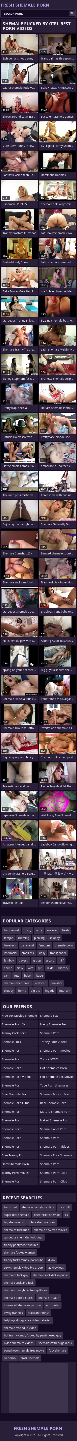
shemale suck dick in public (50, 1275)
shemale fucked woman (19, 1252)
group (37, 960)
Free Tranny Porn (14, 1155)
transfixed (10, 1207)
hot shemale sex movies (57, 1077)
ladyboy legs (56, 1267)
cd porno (10, 1358)
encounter (53, 1305)
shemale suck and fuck (19, 1282)
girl (40, 968)
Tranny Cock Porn (14, 1033)
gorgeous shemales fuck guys (23, 1237)
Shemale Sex (49, 1015)
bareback (10, 945)
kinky (41, 953)
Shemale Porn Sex (14, 1024)
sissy (20, 968)
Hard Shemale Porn (15, 1164)
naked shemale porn (54, 1120)
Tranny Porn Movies (15, 1173)
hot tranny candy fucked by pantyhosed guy (32, 1335)
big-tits (35, 990)
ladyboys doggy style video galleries (27, 1320)
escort (50, 960)
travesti (23, 960)
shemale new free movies (50, 1230)
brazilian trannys (38, 1313)
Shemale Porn (11, 1050)
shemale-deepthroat (17, 983)
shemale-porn (64, 945)
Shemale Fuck (11, 1042)
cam (7, 975)
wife (30, 968)
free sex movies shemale (19, 1015)
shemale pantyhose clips (38, 1207)
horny (22, 990)
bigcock (63, 968)
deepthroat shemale (47, 1215)
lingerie (50, 990)
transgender (58, 953)
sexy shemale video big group (23, 1267)
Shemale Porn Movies (55, 1050)
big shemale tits (14, 1222)
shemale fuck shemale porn (56, 1156)
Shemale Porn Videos (16, 1077)
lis (66, 1215)
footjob (8, 938)
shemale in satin (48, 1298)
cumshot (56, 983)
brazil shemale (29, 1358)
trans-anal (27, 945)
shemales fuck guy (16, 1275)
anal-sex (52, 930)
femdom (44, 945)
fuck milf (64, 1207)
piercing (39, 938)
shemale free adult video (20, 1328)
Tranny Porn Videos (53, 1042)
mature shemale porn (55, 1111)
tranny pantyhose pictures (21, 1245)
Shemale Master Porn (55, 1094)
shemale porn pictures (18, 1298)
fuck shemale (57, 1350)
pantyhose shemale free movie (24, 1350)
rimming (23, 938)
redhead (40, 983)
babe (39, 975)
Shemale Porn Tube (53, 1173)
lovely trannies (13, 1313)
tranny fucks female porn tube (23, 1260)
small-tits (28, 953)
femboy (9, 960)
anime (8, 968)
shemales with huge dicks (55, 1343)
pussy (27, 930)
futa (16, 975)
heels (65, 930)
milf (61, 960)
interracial (10, 953)
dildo (50, 968)
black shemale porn (42, 1222)
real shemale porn (53, 1103)
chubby (8, 990)
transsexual (11, 930)
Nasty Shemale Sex (53, 1024)
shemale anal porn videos (53, 1130)
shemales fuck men (16, 1230)
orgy (39, 930)
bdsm (28, 975)
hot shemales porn (53, 1068)
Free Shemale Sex (14, 1094)
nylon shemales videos (19, 1343)
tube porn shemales (54, 1085)
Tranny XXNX (49, 1059)
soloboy (54, 938)
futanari (64, 990)
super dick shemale (16, 1215)
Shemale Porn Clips (53, 1181)
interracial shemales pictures (22, 1305)
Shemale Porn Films (15, 1103)
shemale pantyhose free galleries (25, 1290)
